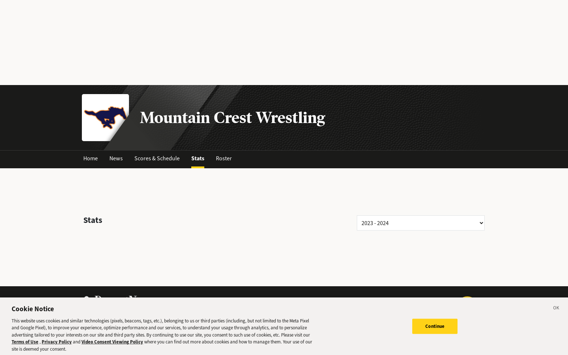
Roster (224, 158)
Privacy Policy (57, 345)
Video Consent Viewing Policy (112, 345)
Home (90, 158)
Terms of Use (25, 345)
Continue (434, 329)
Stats (197, 158)
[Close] (556, 312)
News (116, 158)
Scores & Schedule (157, 158)
